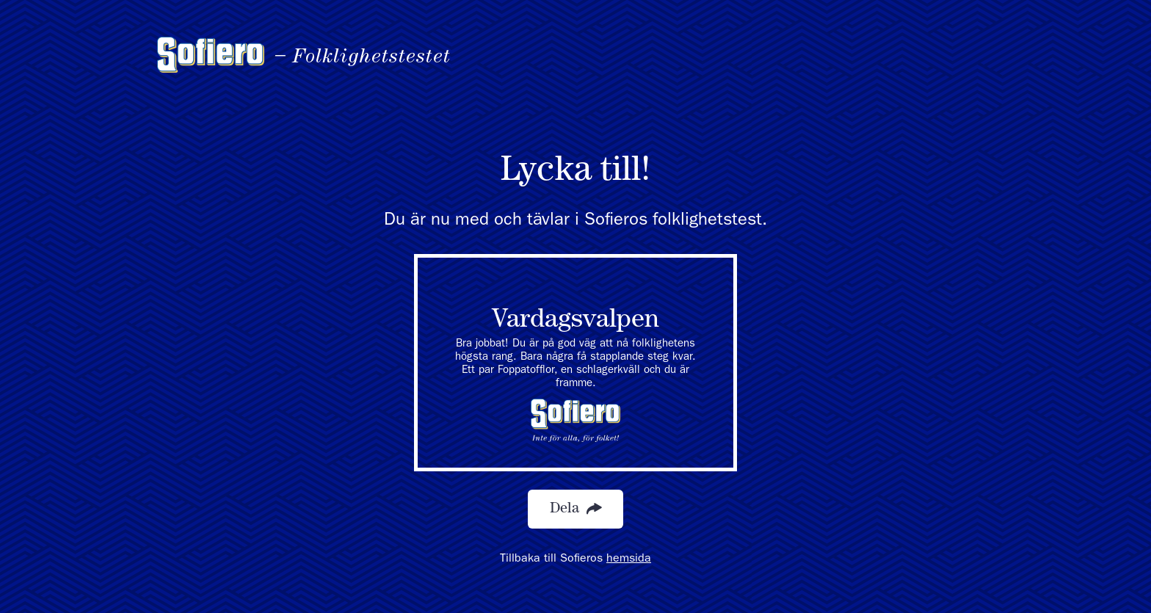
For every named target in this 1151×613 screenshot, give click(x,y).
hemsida (628, 559)
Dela (575, 509)
